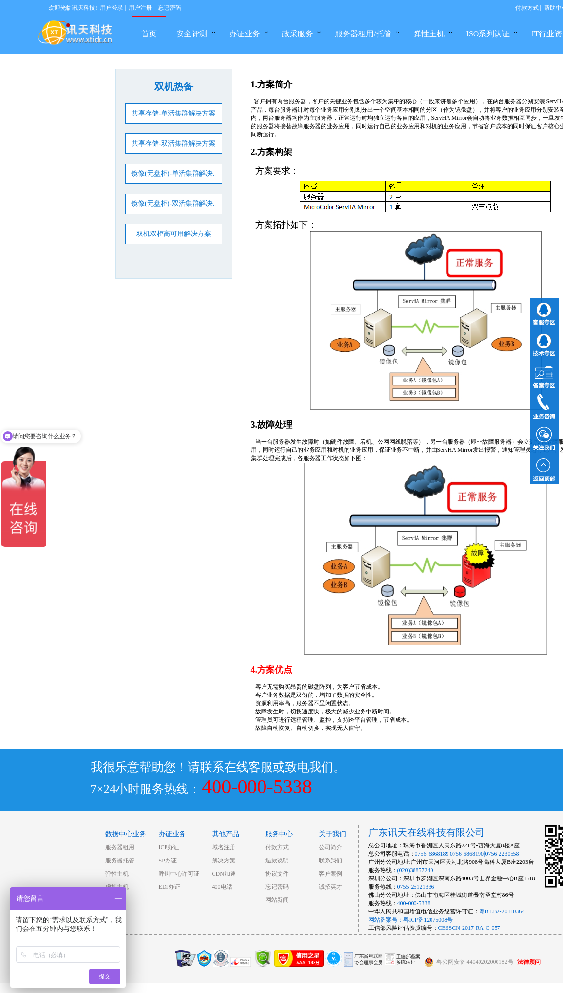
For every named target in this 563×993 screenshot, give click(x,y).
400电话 (222, 886)
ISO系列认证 (488, 34)
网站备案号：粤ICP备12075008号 (410, 919)
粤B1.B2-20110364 (502, 911)
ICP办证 (169, 847)
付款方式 (527, 7)
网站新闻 (277, 899)
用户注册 (140, 7)
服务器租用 (119, 847)
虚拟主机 (117, 886)
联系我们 (330, 860)
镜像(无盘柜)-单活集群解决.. (173, 173)
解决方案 (223, 860)
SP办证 (168, 860)
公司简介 (330, 847)
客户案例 (330, 873)
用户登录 (111, 7)
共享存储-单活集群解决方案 (173, 113)
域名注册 (223, 847)
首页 (149, 34)
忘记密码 (169, 7)
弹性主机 (429, 34)
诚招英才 (330, 886)
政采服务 (297, 34)
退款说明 (277, 860)
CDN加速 (224, 873)
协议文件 (277, 873)
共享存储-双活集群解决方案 (173, 143)
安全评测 (191, 34)
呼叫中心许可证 (179, 873)
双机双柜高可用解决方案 (173, 233)
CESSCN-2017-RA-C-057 (469, 928)
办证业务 (244, 34)
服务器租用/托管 (363, 34)
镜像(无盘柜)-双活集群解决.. (173, 203)
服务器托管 (119, 860)
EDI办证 (169, 886)
